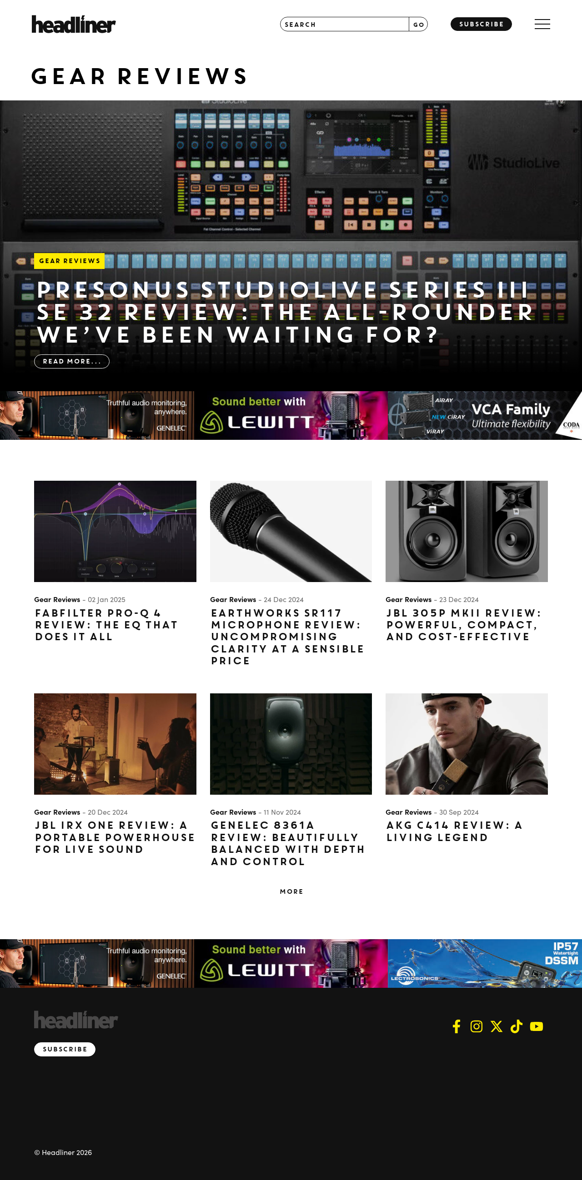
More (291, 891)
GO (418, 24)
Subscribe (481, 24)
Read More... (71, 361)
